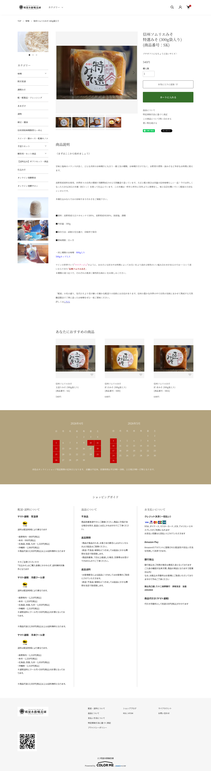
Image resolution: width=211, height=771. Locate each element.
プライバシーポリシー (97, 727)
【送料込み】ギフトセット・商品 (33, 161)
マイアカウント (165, 708)
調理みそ (22, 89)
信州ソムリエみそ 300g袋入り (46, 20)
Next (133, 72)
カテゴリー (54, 7)
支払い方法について (96, 718)
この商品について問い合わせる (157, 118)
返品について (149, 110)
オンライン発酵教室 (27, 177)
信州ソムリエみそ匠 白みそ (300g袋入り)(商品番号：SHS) (115, 387)
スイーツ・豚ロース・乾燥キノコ (33, 138)
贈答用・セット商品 (27, 153)
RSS (124, 713)
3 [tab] (36, 55)
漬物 (20, 113)
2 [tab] (33, 55)
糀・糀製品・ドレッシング (30, 97)
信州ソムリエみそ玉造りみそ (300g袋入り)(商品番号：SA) (67, 387)
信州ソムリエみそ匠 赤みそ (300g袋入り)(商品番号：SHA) (164, 387)
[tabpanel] (33, 42)
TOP (19, 20)
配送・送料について (96, 708)
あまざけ (22, 105)
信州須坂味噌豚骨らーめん (30, 130)
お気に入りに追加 (168, 84)
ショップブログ (129, 708)
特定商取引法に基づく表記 (155, 114)
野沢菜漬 (22, 81)
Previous (60, 72)
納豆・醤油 (23, 122)
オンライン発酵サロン (28, 185)
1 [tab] (29, 55)
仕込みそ (22, 169)
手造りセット (24, 146)
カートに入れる (168, 97)
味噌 (27, 20)
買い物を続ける (150, 123)
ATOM (130, 713)
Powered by (105, 764)
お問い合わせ (164, 713)
